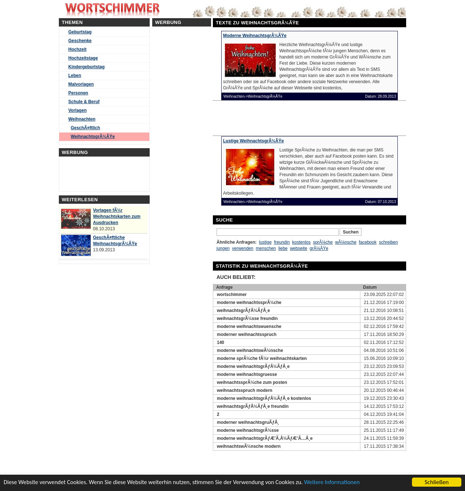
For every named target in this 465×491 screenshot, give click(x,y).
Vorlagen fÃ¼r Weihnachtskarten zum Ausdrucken (116, 216)
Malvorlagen (81, 84)
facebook (368, 242)
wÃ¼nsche (345, 242)
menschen (266, 248)
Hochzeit (77, 49)
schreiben (388, 242)
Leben (74, 75)
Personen (78, 93)
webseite (298, 248)
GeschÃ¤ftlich (85, 127)
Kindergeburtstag (86, 66)
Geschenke (80, 40)
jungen (223, 248)
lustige (265, 242)
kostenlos (301, 242)
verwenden (243, 248)
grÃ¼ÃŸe (319, 248)
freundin (282, 242)
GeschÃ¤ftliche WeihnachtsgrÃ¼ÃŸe (115, 240)
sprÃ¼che (323, 242)
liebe (282, 248)
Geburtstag (80, 32)
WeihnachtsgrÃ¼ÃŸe (93, 136)
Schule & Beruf (84, 101)
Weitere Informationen (342, 482)
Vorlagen (77, 110)
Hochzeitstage (83, 58)
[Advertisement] (272, 117)
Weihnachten (81, 119)
